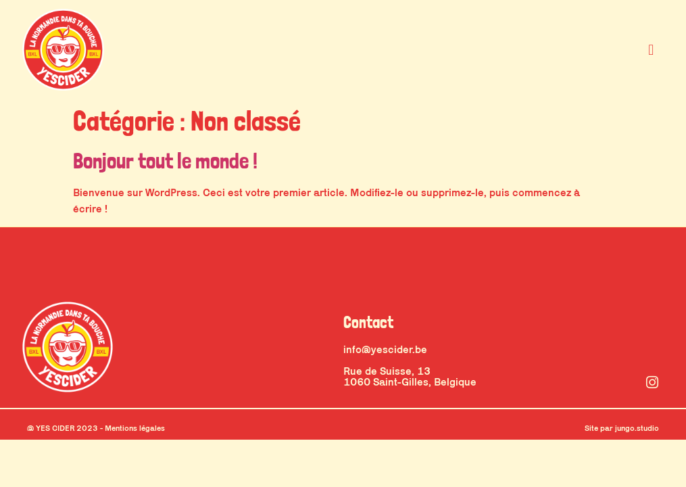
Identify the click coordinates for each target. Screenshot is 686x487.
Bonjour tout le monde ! (165, 161)
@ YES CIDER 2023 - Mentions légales (96, 427)
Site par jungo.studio (622, 427)
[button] (651, 49)
